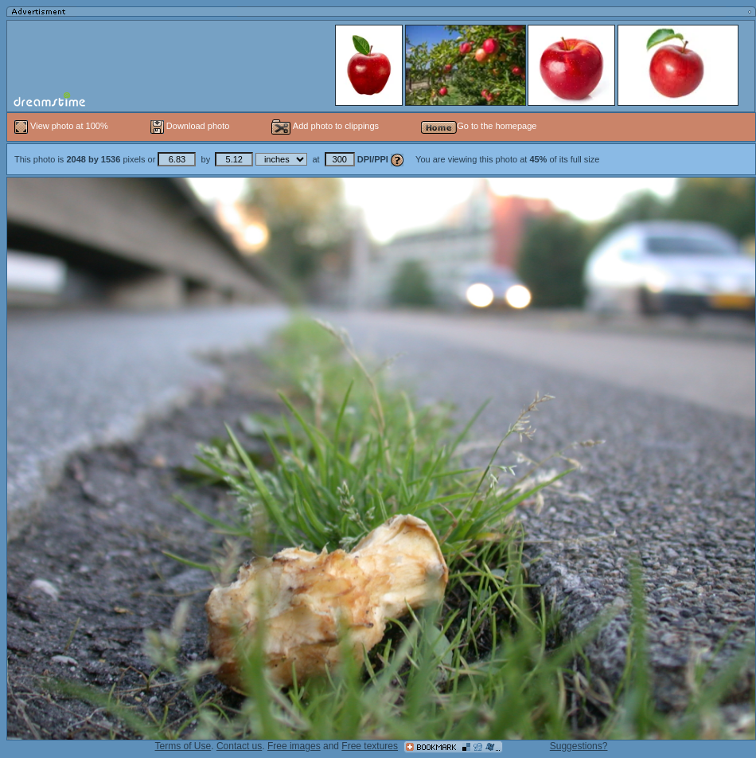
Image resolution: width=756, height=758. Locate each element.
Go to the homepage (478, 126)
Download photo (190, 126)
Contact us (239, 746)
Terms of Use (183, 746)
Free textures (369, 746)
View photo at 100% (62, 126)
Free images (294, 746)
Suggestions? (579, 746)
